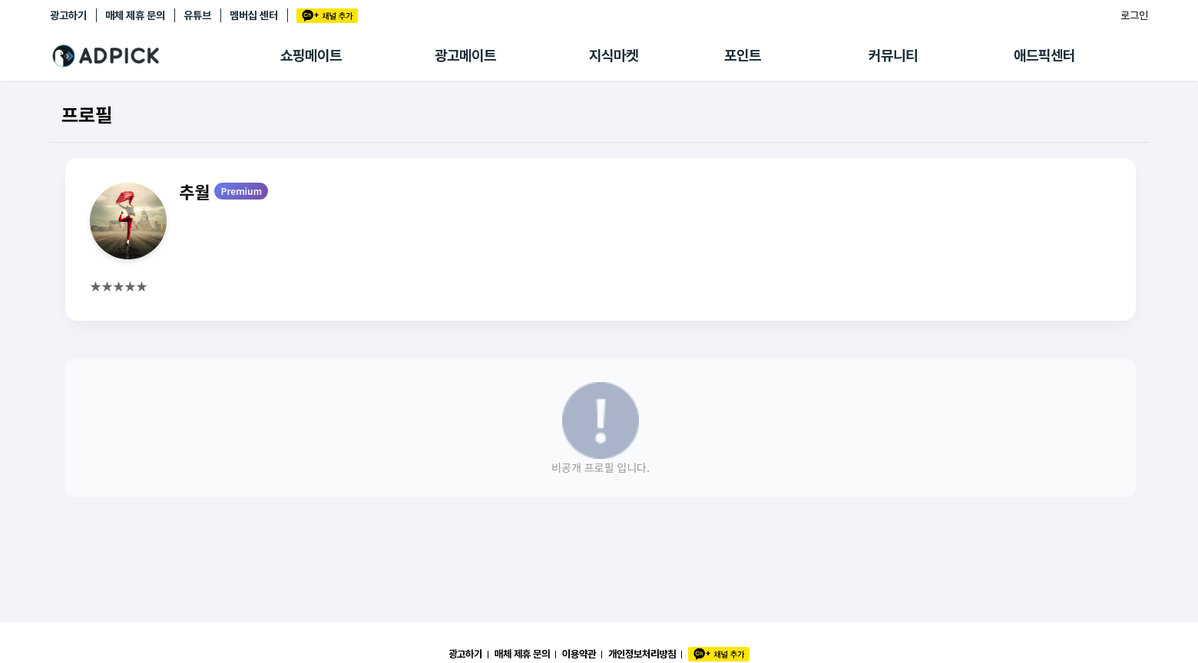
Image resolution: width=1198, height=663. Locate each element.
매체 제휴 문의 (135, 15)
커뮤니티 (893, 55)
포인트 (742, 55)
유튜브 (197, 15)
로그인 (1134, 15)
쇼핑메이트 (311, 55)
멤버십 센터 (254, 15)
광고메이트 (465, 55)
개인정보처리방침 (642, 654)
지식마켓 (613, 55)
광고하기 (68, 15)
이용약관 (579, 654)
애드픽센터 (1044, 55)
